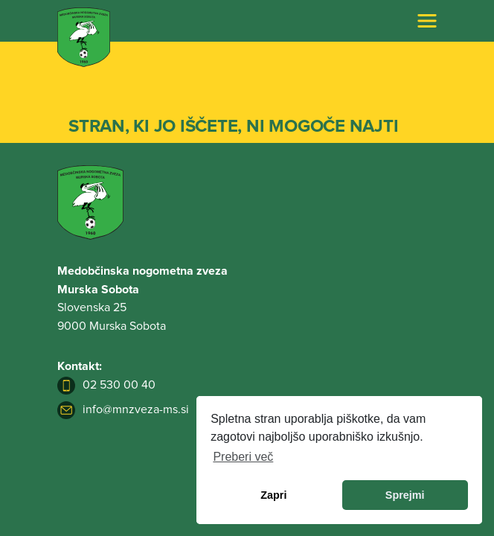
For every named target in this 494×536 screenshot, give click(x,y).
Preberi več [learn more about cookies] (243, 456)
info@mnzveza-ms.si (123, 409)
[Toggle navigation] (427, 21)
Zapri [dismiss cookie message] (273, 495)
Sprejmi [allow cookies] (405, 495)
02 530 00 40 (106, 385)
